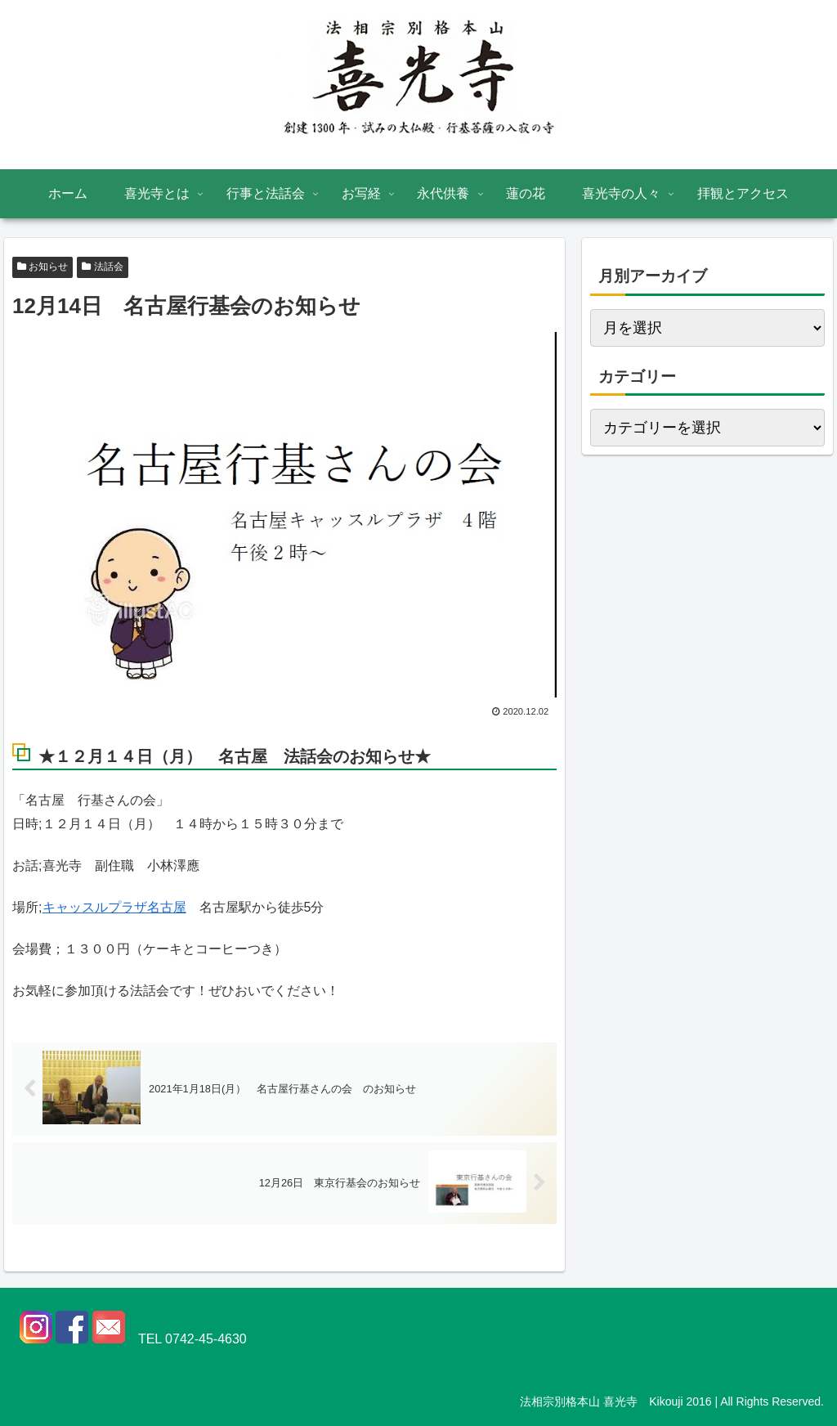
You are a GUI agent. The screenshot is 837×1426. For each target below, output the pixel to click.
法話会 (102, 266)
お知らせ (42, 266)
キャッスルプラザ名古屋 (114, 907)
